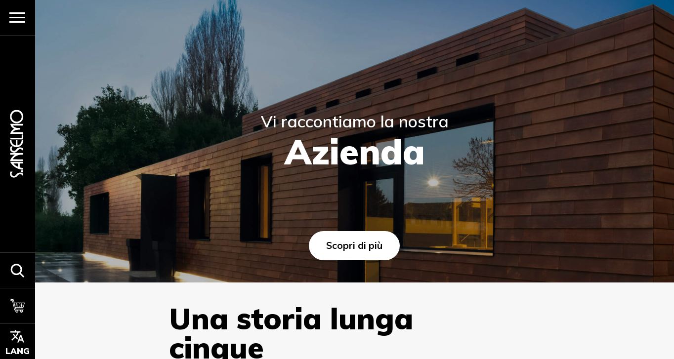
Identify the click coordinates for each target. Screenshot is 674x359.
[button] (17, 270)
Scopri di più (354, 245)
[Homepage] (17, 144)
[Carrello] (17, 305)
